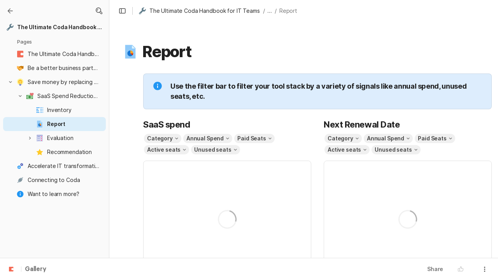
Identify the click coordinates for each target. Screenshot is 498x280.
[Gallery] (10, 10)
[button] (98, 10)
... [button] (269, 10)
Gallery (35, 269)
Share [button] (435, 269)
